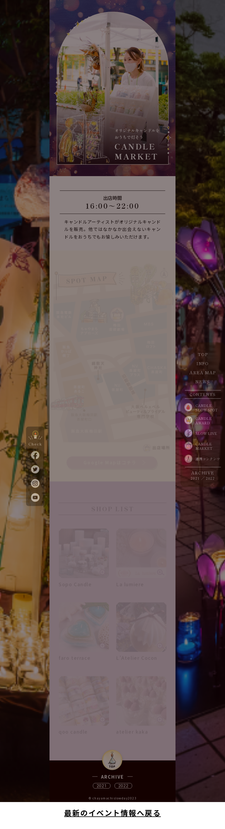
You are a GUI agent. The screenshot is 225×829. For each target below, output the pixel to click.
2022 (210, 477)
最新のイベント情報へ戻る (112, 812)
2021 (195, 477)
